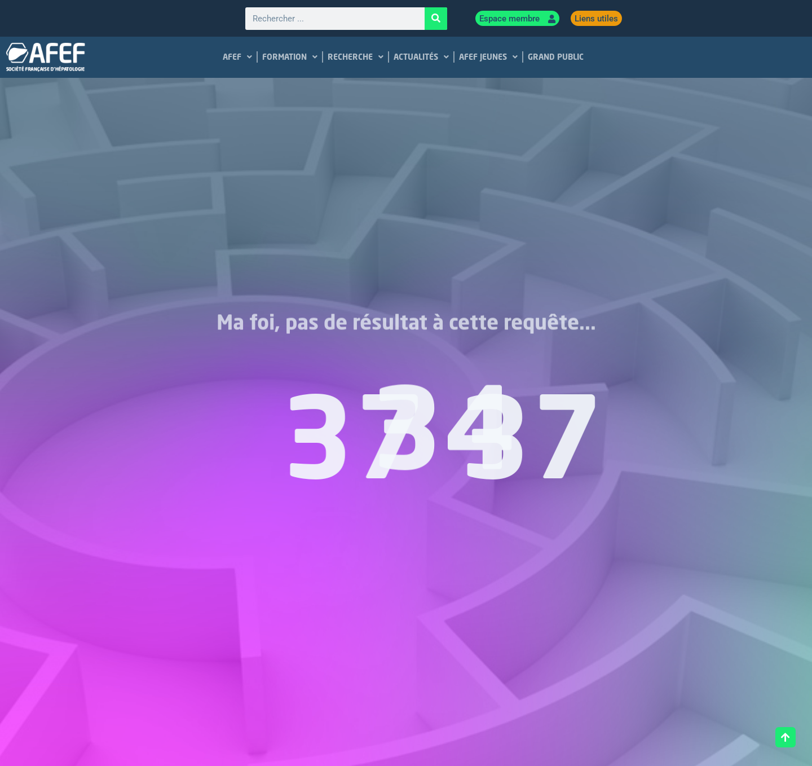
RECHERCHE (355, 57)
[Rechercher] (436, 18)
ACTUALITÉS (421, 57)
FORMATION (289, 57)
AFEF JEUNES (488, 57)
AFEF (237, 57)
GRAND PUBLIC (556, 56)
